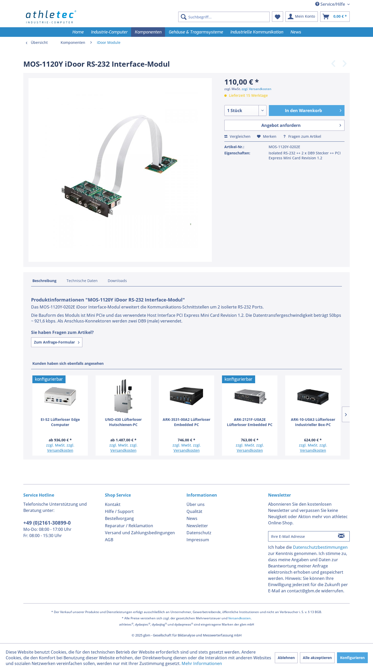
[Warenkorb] (335, 16)
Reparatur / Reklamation (129, 526)
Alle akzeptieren (317, 657)
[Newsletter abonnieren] (341, 536)
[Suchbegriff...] (224, 17)
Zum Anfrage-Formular (57, 342)
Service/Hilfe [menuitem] (330, 4)
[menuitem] (224, 17)
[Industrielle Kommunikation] (257, 32)
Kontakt (112, 504)
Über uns (196, 504)
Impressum (198, 540)
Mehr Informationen (202, 663)
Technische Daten (82, 280)
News (192, 518)
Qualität (194, 511)
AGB (109, 540)
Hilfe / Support (119, 511)
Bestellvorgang (119, 518)
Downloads (117, 280)
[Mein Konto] (301, 16)
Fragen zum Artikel (302, 136)
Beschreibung (44, 280)
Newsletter (197, 526)
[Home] (78, 32)
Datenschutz (199, 533)
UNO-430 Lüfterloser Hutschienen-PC (123, 422)
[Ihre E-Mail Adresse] (300, 536)
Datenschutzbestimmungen (320, 547)
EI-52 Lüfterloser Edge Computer (60, 422)
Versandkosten (60, 450)
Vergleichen (237, 136)
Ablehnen (286, 657)
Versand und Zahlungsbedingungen (140, 533)
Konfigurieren (352, 657)
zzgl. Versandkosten (256, 89)
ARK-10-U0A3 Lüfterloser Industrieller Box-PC (313, 422)
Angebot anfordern (301, 124)
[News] (296, 32)
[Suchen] (183, 17)
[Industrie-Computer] (109, 32)
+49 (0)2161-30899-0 (47, 522)
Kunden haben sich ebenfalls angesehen (68, 363)
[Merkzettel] (277, 16)
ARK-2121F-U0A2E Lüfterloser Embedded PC (249, 422)
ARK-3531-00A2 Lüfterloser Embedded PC (186, 422)
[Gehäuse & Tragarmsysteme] (196, 32)
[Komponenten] (148, 32)
